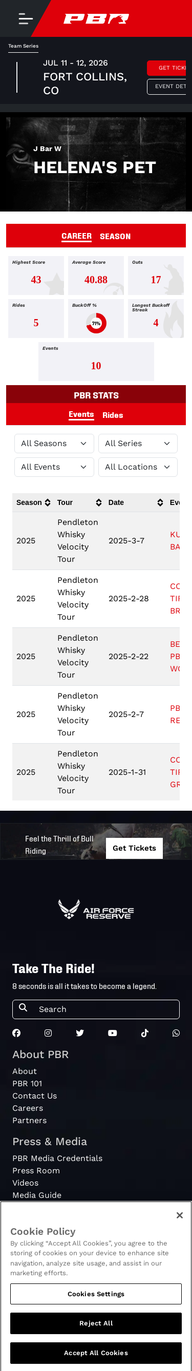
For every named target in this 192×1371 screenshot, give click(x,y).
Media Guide (36, 1195)
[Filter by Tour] (138, 443)
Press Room (36, 1170)
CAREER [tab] (76, 235)
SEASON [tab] (115, 235)
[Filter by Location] (138, 467)
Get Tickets (134, 848)
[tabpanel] (96, 320)
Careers (27, 1108)
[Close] (179, 1223)
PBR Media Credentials (57, 1158)
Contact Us (34, 1096)
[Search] (106, 1009)
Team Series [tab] (23, 46)
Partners (29, 1120)
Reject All (95, 1331)
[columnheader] (32, 502)
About (24, 1071)
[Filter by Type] (54, 467)
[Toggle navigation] (25, 18)
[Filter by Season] (54, 443)
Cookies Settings (96, 1301)
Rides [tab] (112, 414)
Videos (25, 1183)
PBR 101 (27, 1083)
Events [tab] (81, 413)
